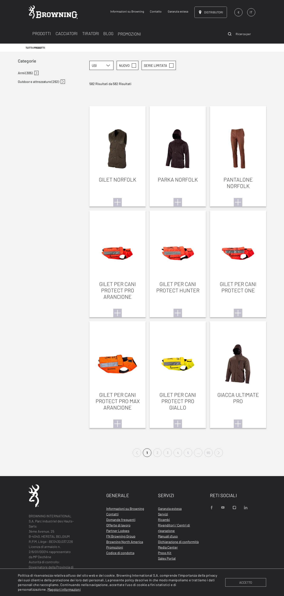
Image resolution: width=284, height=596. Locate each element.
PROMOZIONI (129, 33)
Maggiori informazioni (64, 589)
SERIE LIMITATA (159, 65)
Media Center (168, 547)
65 (208, 453)
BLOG (108, 33)
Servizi (163, 514)
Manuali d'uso (168, 536)
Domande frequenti (120, 520)
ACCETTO (245, 582)
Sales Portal (167, 558)
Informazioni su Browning (125, 508)
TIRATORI (90, 33)
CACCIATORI (66, 33)
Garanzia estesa (170, 508)
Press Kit (164, 553)
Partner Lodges (117, 531)
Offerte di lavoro (118, 525)
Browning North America (124, 542)
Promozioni (114, 547)
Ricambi (164, 520)
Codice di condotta (120, 553)
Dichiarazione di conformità (178, 542)
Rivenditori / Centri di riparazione (174, 528)
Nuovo (127, 65)
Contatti (112, 514)
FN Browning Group (120, 536)
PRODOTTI (41, 33)
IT (251, 12)
